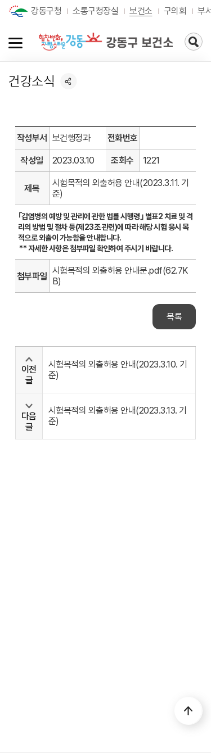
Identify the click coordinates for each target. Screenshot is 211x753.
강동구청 (46, 11)
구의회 (175, 11)
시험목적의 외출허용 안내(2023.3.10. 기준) (117, 369)
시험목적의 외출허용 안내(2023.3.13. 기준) (117, 416)
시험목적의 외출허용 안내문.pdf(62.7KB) (120, 276)
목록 (174, 316)
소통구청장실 (95, 11)
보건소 (140, 11)
